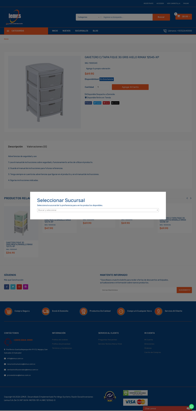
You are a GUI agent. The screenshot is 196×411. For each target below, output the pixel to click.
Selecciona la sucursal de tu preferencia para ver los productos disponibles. (70, 205)
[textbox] (98, 210)
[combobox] (98, 210)
